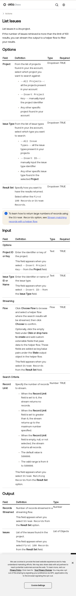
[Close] (72, 563)
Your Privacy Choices (43, 570)
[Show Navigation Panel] (71, 4)
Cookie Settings (38, 585)
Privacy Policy (15, 570)
